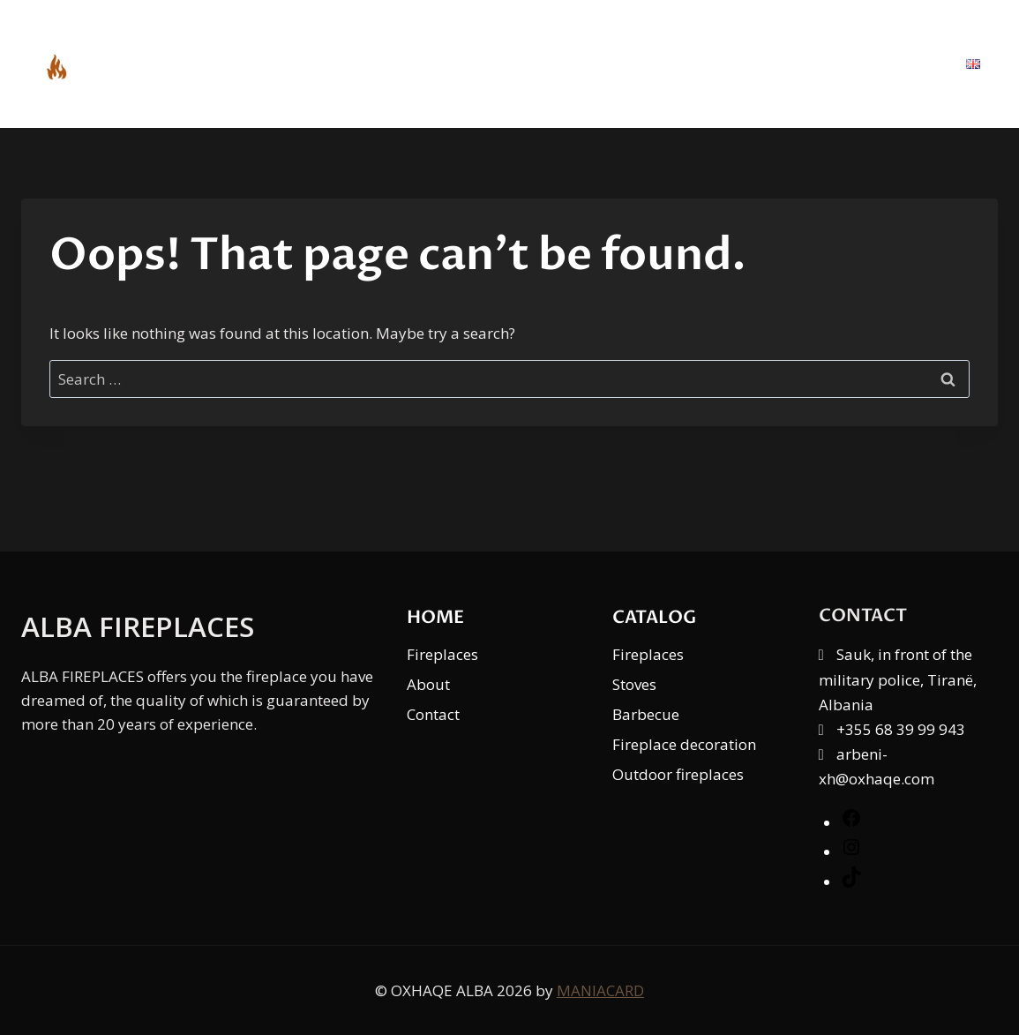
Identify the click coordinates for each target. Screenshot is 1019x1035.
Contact (892, 63)
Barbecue (645, 714)
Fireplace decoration (684, 744)
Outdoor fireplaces (678, 774)
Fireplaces (442, 654)
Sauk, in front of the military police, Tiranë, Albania (898, 679)
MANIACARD (600, 990)
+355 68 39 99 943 (900, 729)
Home (579, 63)
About (790, 63)
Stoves (634, 684)
